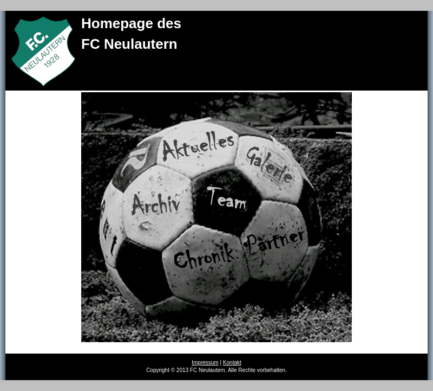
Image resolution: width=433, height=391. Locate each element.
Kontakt (232, 363)
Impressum (205, 363)
